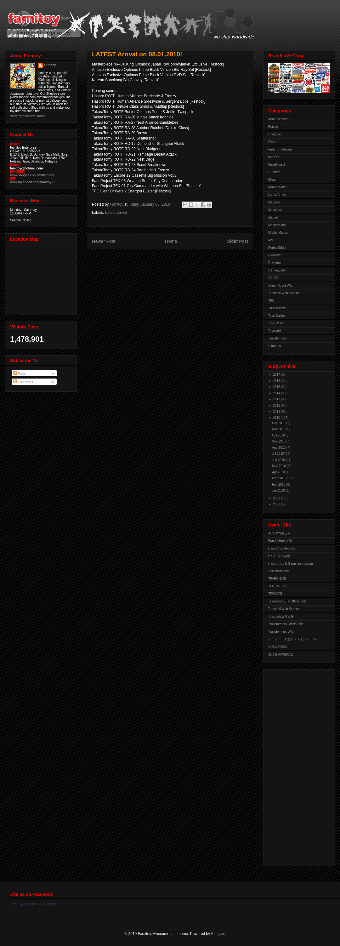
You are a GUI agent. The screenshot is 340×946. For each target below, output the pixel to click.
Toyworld (274, 331)
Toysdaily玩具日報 (281, 616)
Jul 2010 (278, 453)
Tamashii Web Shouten (284, 293)
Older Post (237, 241)
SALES (273, 278)
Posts (19, 373)
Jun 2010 (279, 460)
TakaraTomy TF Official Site (287, 601)
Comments (23, 382)
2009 (277, 498)
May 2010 (279, 466)
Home (171, 241)
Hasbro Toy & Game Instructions (291, 563)
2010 (277, 417)
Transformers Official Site (285, 624)
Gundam (274, 172)
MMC (272, 240)
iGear (272, 179)
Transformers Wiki (281, 631)
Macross (274, 202)
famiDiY (273, 157)
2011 (277, 411)
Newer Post (103, 241)
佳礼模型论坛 (277, 646)
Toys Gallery (277, 315)
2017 (277, 374)
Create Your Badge (40, 904)
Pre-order (274, 255)
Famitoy (50, 65)
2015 (277, 387)
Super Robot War (280, 285)
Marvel (273, 217)
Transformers (277, 338)
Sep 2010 (279, 441)
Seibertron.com (279, 571)
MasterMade (277, 225)
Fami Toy (16, 904)
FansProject (276, 164)
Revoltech (275, 263)
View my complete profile (27, 116)
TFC (271, 300)
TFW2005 (275, 594)
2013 (277, 399)
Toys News (275, 323)
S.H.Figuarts (277, 270)
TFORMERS (277, 586)
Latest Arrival (116, 212)
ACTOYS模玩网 (279, 533)
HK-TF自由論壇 (279, 556)
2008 (277, 504)
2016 (277, 381)
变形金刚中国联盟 (280, 654)
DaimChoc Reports (281, 548)
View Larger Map (41, 278)
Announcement (278, 119)
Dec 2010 (279, 423)
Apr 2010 (279, 472)
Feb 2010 (279, 484)
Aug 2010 (279, 447)
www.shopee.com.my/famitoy (32, 175)
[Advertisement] (293, 766)
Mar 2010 (279, 478)
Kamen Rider (277, 187)
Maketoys (275, 210)
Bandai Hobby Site (281, 541)
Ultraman (274, 346)
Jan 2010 (279, 490)
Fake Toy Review (280, 149)
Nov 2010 (279, 429)
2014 (277, 393)
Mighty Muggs (278, 232)
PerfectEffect (277, 247)
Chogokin (274, 134)
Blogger (217, 934)
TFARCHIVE (277, 578)
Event (272, 142)
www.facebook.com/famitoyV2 (32, 182)
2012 (277, 405)
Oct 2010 (279, 435)
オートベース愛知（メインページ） (293, 639)
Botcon (273, 126)
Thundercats (277, 308)
